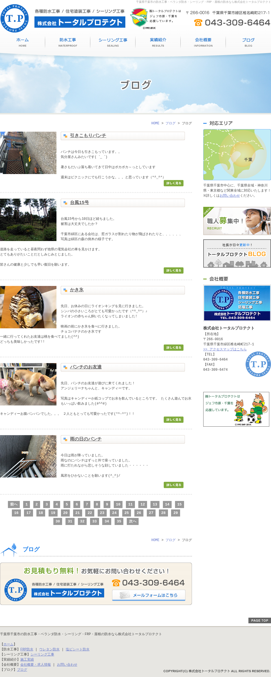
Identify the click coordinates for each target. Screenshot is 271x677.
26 (139, 512)
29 (175, 512)
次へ (132, 521)
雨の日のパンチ (86, 439)
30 (58, 521)
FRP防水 (26, 649)
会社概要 (203, 43)
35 (119, 521)
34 (106, 521)
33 (94, 521)
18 (41, 512)
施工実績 (158, 43)
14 (167, 504)
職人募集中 (237, 221)
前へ (14, 504)
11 (130, 504)
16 (16, 512)
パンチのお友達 (86, 367)
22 (90, 512)
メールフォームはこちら (148, 595)
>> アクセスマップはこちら (225, 349)
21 (77, 512)
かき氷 (77, 290)
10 (118, 504)
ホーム (8, 644)
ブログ (248, 43)
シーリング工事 (113, 43)
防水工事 (67, 43)
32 (82, 521)
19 (53, 512)
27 (151, 512)
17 (28, 512)
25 (126, 512)
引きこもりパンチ (88, 136)
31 (70, 521)
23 (102, 512)
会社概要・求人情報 (35, 664)
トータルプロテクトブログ (237, 253)
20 (65, 512)
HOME (22, 43)
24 (114, 512)
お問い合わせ (231, 195)
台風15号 (79, 203)
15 (179, 504)
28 (163, 512)
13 (155, 504)
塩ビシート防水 (77, 649)
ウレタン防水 (49, 649)
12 (143, 504)
